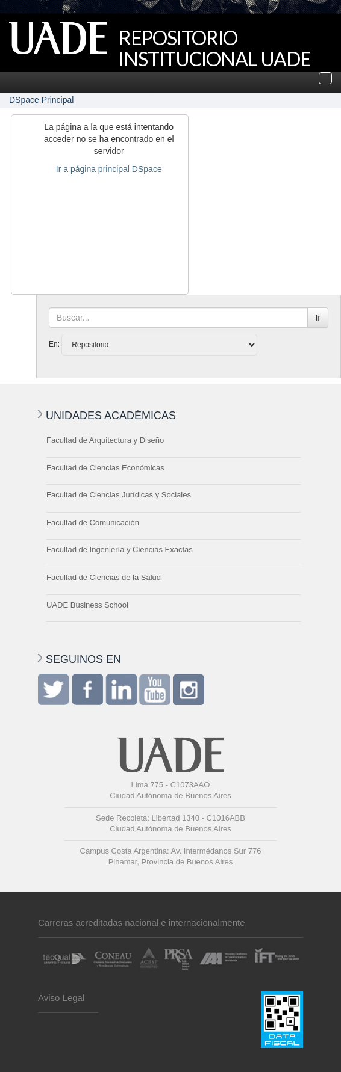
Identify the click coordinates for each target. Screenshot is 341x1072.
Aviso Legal (61, 998)
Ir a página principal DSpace (109, 169)
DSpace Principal (41, 100)
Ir (318, 317)
